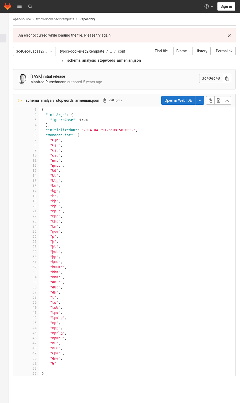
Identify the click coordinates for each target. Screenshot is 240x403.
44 (40, 328)
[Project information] (7, 29)
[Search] (30, 6)
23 (40, 221)
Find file (161, 51)
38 (40, 297)
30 (40, 257)
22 (40, 216)
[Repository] (7, 38)
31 (40, 262)
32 (40, 267)
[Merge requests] (7, 56)
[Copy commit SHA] (227, 78)
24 (40, 226)
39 (40, 302)
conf (128, 51)
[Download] (227, 100)
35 (40, 282)
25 (40, 231)
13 (40, 171)
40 (40, 308)
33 (40, 272)
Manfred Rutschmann (54, 82)
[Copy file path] (111, 100)
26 (40, 236)
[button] (19, 6)
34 (40, 277)
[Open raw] (218, 100)
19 (40, 201)
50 (40, 358)
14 (40, 176)
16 (40, 186)
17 (40, 191)
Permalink (224, 51)
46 (40, 338)
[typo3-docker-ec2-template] (7, 18)
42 (40, 318)
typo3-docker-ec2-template (88, 51)
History (201, 51)
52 (40, 368)
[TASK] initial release (54, 76)
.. (117, 51)
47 (40, 343)
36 (40, 287)
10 (40, 155)
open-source (28, 19)
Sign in (226, 6)
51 (40, 363)
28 (40, 247)
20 (40, 206)
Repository (93, 19)
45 (40, 333)
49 (40, 353)
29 (40, 252)
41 (40, 313)
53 (40, 373)
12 (40, 165)
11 (40, 160)
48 (40, 348)
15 (40, 181)
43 (40, 323)
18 (40, 196)
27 (40, 242)
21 (40, 211)
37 (40, 292)
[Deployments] (7, 64)
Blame (181, 51)
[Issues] (7, 47)
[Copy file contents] (210, 100)
